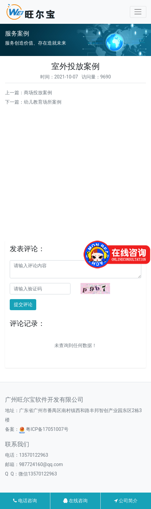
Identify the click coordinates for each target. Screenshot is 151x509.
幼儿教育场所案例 (42, 102)
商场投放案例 (38, 92)
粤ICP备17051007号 (43, 429)
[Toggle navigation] (138, 12)
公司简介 (126, 500)
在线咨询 (75, 500)
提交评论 (23, 304)
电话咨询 (25, 500)
